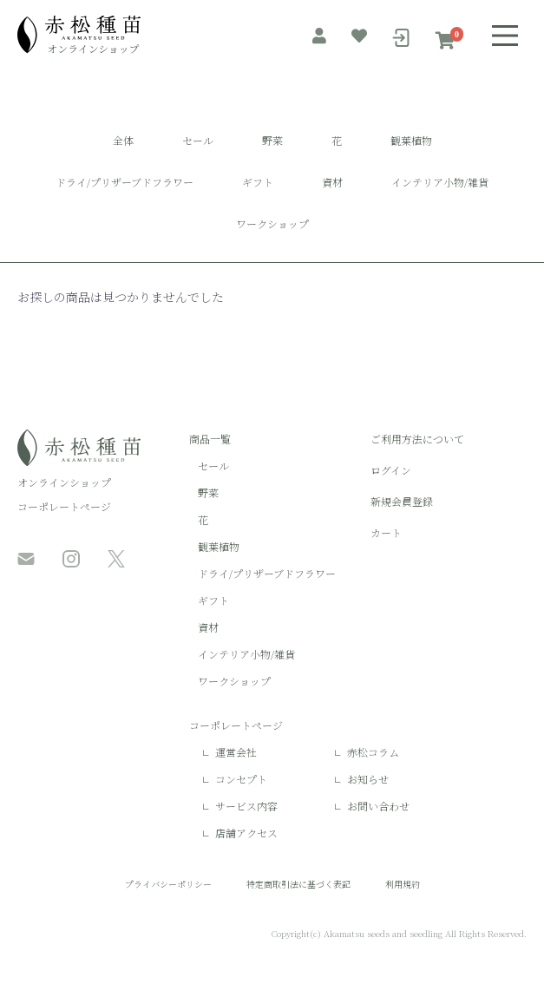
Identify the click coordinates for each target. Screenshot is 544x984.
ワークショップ (272, 223)
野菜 (272, 140)
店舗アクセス (246, 832)
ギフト (257, 181)
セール (197, 140)
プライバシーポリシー (168, 883)
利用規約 (402, 883)
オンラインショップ (64, 482)
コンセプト (241, 778)
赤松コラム (373, 752)
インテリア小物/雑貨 (439, 181)
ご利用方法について (417, 438)
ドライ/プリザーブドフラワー (124, 181)
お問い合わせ (378, 805)
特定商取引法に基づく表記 (298, 883)
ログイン (390, 469)
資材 (332, 181)
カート (386, 532)
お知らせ (368, 778)
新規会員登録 (401, 501)
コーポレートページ (64, 506)
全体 (123, 140)
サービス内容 (246, 805)
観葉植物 (411, 140)
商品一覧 (210, 438)
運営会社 (236, 752)
